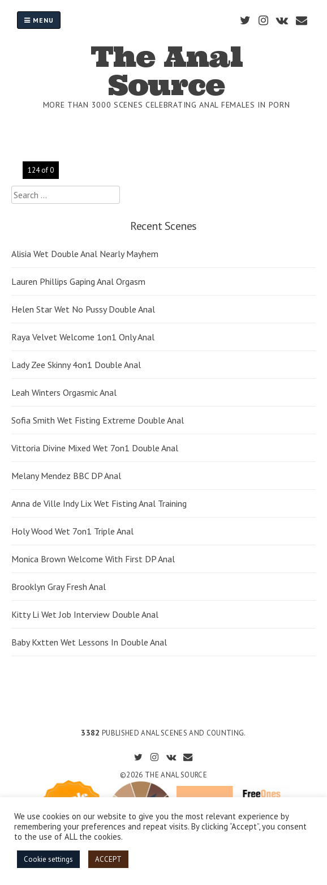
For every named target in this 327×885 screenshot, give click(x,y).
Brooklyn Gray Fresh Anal (58, 586)
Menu (38, 20)
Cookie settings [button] (48, 859)
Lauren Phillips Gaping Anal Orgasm (78, 281)
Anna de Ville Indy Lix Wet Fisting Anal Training (99, 503)
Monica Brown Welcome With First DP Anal (93, 559)
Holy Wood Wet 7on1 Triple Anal (72, 531)
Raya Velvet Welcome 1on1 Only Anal (82, 337)
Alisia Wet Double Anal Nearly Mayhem (84, 253)
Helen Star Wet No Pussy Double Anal (83, 309)
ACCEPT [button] (108, 859)
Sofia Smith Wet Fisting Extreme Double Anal (97, 420)
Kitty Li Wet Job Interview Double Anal (84, 614)
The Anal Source (167, 71)
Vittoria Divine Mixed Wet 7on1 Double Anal (94, 448)
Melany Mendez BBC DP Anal (66, 475)
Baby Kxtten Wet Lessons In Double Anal (89, 642)
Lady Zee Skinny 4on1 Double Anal (76, 364)
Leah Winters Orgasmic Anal (64, 392)
